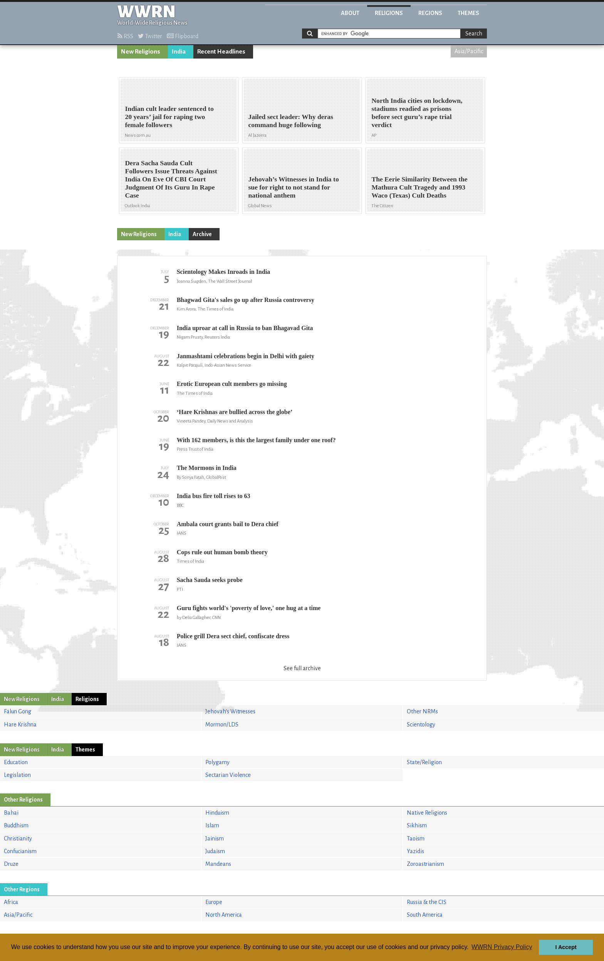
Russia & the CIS (426, 902)
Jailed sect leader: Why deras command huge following (290, 121)
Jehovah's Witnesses (230, 711)
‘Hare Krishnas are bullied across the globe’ (234, 412)
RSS (125, 36)
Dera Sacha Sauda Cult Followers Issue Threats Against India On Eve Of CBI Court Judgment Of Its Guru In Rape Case (171, 179)
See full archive (302, 668)
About (350, 13)
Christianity (18, 838)
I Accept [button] (565, 947)
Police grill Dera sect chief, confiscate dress (233, 636)
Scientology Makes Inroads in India (223, 271)
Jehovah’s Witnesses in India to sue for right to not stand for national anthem (293, 187)
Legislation (17, 775)
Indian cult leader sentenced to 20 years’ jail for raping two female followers (169, 117)
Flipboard (182, 36)
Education (16, 762)
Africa (11, 902)
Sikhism (417, 825)
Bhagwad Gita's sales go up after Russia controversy (245, 300)
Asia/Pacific (469, 51)
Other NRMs (422, 711)
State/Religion (424, 762)
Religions (389, 13)
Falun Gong (17, 711)
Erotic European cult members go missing (232, 384)
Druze (11, 864)
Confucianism (20, 851)
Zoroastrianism (425, 864)
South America (425, 915)
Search (473, 33)
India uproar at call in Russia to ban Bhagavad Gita (245, 328)
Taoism (415, 838)
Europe (213, 902)
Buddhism (16, 825)
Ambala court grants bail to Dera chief (228, 524)
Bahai (11, 813)
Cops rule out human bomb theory (222, 552)
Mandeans (218, 864)
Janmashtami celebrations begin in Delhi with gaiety (245, 356)
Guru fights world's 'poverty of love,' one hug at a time (249, 608)
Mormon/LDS (221, 724)
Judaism (215, 851)
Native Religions (427, 813)
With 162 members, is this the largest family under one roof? (256, 440)
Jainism (214, 838)
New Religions (140, 51)
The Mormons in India (207, 468)
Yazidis (415, 851)
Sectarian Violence (228, 775)
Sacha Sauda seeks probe (210, 580)
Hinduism (217, 813)
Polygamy (217, 762)
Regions (430, 13)
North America (223, 915)
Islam (212, 825)
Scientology (421, 724)
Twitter (150, 36)
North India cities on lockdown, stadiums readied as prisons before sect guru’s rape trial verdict (416, 113)
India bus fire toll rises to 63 (213, 496)
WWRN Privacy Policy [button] (501, 947)
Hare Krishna (20, 724)
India (179, 51)
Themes (468, 13)
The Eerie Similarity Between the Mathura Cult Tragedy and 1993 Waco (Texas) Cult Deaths (419, 187)
